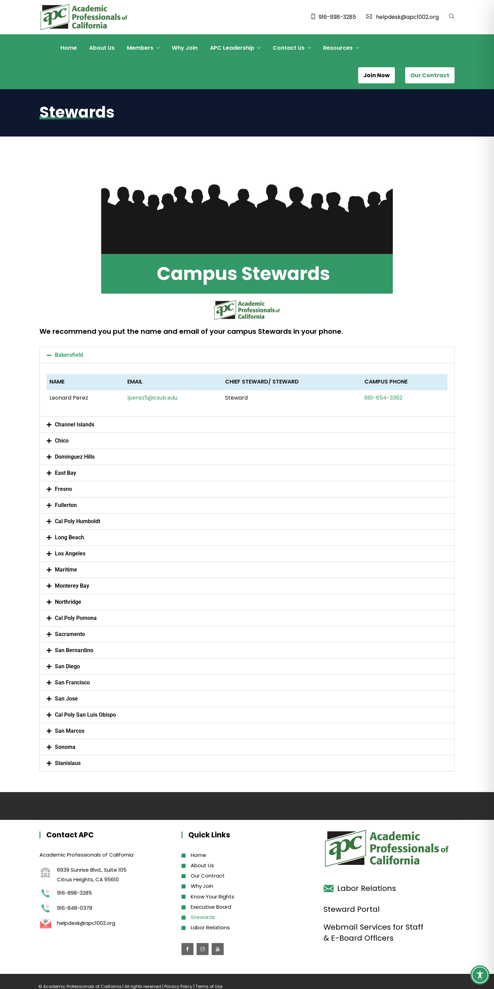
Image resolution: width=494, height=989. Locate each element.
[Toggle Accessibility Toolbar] (480, 975)
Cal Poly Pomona (76, 618)
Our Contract (208, 875)
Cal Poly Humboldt (77, 521)
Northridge (68, 602)
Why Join (185, 48)
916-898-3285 (337, 17)
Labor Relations (210, 927)
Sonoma (65, 747)
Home (68, 48)
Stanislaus (68, 763)
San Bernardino (74, 650)
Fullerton (66, 505)
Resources (338, 48)
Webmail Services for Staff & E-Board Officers (373, 932)
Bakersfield (69, 355)
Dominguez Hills (75, 457)
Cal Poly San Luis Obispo (85, 714)
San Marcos (69, 731)
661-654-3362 (383, 398)
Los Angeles (70, 553)
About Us (102, 48)
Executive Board (211, 906)
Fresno (63, 489)
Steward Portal (352, 909)
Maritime (66, 569)
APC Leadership (232, 48)
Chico (62, 440)
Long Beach (69, 537)
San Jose (66, 698)
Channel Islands (74, 424)
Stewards (203, 917)
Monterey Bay (72, 585)
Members (140, 48)
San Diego (67, 666)
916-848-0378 (74, 907)
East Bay (65, 473)
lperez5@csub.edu (152, 398)
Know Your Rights (212, 896)
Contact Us (289, 48)
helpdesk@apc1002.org (407, 17)
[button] (247, 355)
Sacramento (70, 634)
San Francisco (72, 682)
